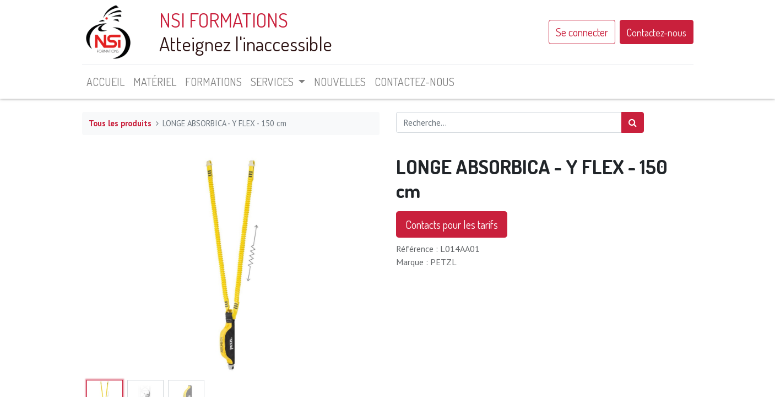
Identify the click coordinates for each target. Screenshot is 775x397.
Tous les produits (120, 123)
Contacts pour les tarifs (451, 224)
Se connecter (582, 32)
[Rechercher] (632, 122)
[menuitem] (105, 81)
